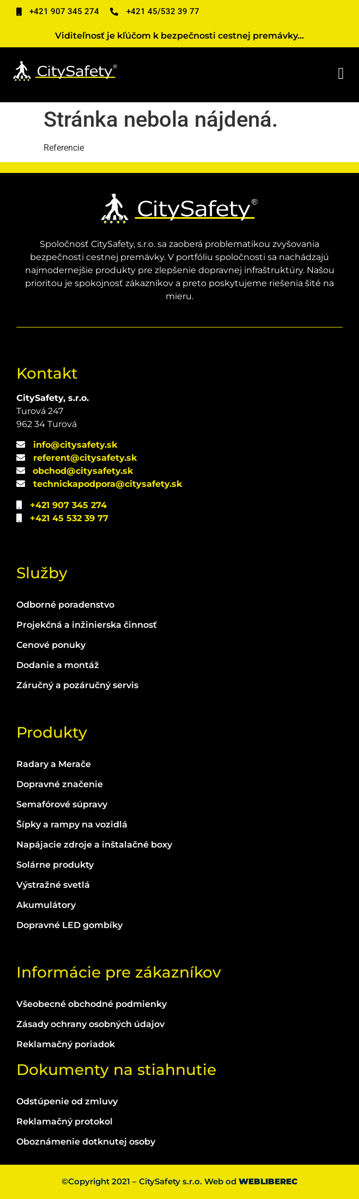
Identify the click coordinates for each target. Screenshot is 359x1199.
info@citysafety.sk (75, 445)
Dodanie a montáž (57, 665)
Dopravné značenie (59, 784)
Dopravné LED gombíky (69, 925)
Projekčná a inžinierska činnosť (86, 625)
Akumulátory (46, 905)
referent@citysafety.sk (85, 458)
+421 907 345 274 (68, 505)
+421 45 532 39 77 (69, 518)
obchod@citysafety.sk (83, 471)
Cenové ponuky (51, 645)
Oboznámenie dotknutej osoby (85, 1141)
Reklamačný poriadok (65, 1044)
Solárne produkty (55, 865)
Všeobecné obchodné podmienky (91, 1004)
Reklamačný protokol (64, 1121)
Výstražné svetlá (53, 885)
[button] (341, 73)
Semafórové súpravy (61, 804)
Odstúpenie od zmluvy (67, 1101)
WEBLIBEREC (268, 1181)
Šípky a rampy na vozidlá (71, 824)
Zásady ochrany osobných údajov (90, 1024)
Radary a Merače (53, 764)
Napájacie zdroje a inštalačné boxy (94, 844)
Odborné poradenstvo (65, 605)
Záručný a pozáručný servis (77, 685)
